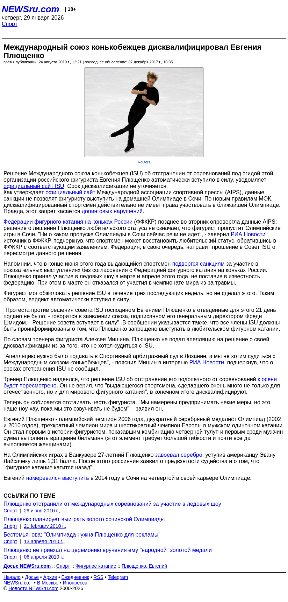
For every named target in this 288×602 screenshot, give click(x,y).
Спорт (9, 24)
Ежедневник (75, 577)
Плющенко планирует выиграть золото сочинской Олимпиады (84, 519)
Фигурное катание (95, 566)
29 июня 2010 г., (42, 510)
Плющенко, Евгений (144, 566)
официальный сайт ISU (33, 186)
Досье (32, 577)
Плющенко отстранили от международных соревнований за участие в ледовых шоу (112, 504)
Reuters (144, 162)
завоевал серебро (178, 455)
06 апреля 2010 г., (44, 557)
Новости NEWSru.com (33, 588)
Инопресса (75, 583)
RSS (98, 577)
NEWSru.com (30, 9)
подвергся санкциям (198, 264)
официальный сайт (70, 192)
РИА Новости (248, 234)
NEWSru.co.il (18, 583)
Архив (50, 577)
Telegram (118, 577)
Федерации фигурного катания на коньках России (67, 222)
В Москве (47, 583)
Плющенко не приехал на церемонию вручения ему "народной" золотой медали (107, 550)
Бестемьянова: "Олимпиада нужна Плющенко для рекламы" (81, 535)
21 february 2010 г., (45, 526)
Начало (12, 577)
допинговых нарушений (112, 211)
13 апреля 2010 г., (44, 541)
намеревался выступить (57, 478)
